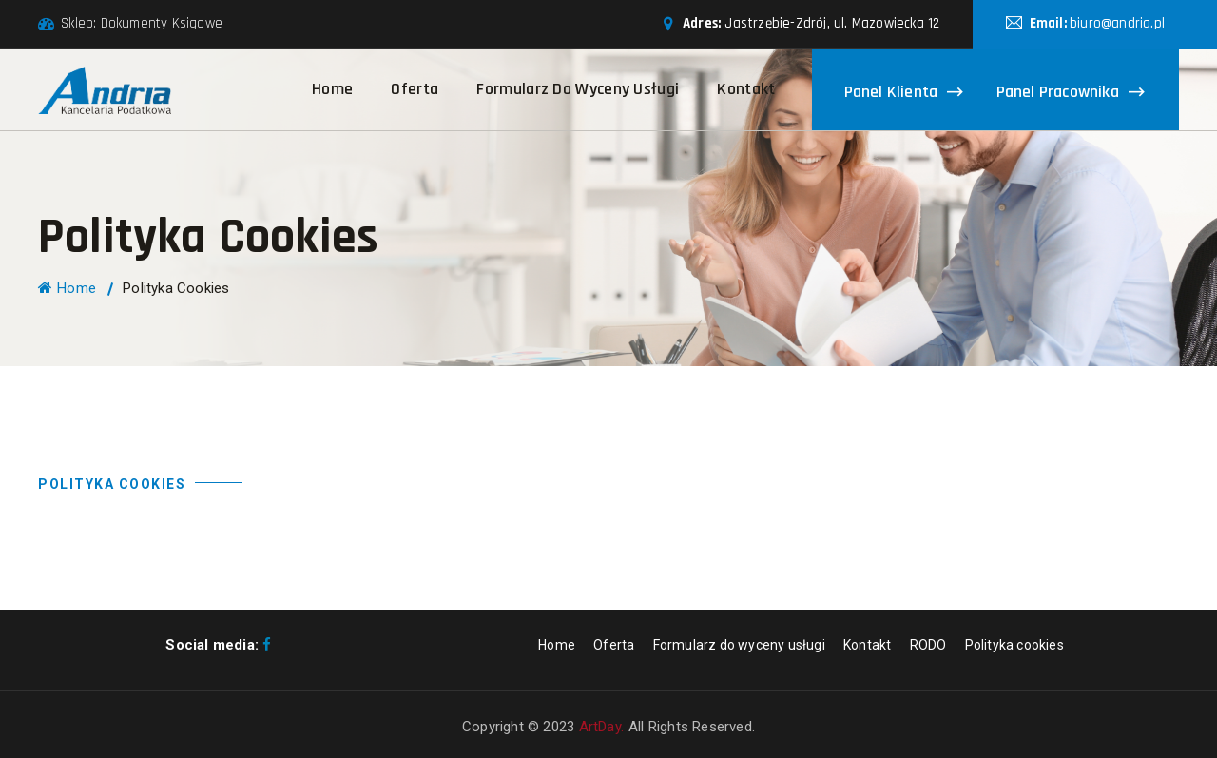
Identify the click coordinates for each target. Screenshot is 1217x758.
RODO (928, 644)
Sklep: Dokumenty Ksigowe (141, 23)
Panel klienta (891, 91)
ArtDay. (601, 726)
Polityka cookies (1014, 644)
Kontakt (746, 89)
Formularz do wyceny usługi (577, 89)
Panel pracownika (1057, 91)
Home (332, 89)
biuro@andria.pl (1117, 23)
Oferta (414, 89)
